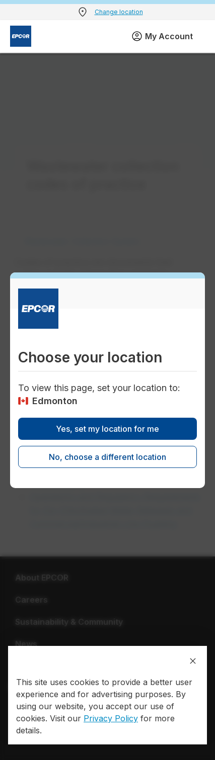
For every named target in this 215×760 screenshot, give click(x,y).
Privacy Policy (111, 718)
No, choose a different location (107, 457)
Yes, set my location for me (107, 429)
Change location (119, 12)
